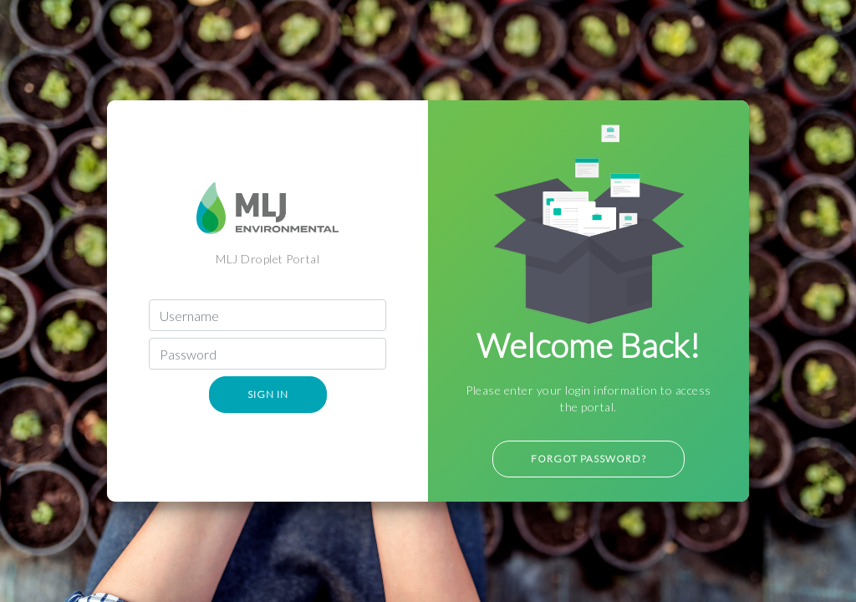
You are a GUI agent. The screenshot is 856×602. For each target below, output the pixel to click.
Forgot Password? (588, 458)
